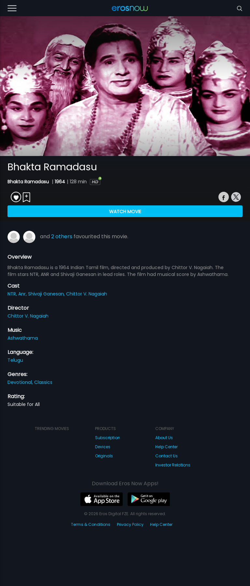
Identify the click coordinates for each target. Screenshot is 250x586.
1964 (60, 181)
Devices (102, 446)
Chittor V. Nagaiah (86, 294)
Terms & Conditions (90, 524)
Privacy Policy (130, 524)
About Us (164, 437)
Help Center (166, 446)
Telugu (15, 360)
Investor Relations (172, 465)
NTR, (12, 294)
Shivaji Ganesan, (47, 294)
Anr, (23, 294)
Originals (104, 456)
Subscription (107, 437)
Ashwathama (22, 338)
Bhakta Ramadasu (28, 181)
